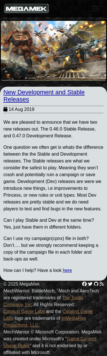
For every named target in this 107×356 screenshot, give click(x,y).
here (67, 270)
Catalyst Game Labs (24, 311)
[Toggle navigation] (96, 9)
